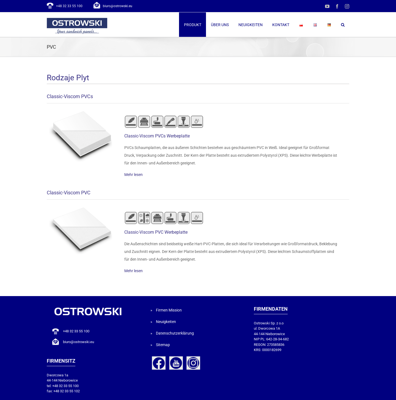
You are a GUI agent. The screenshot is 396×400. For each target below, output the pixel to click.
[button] (342, 24)
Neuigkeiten (166, 321)
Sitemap (163, 345)
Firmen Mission (169, 310)
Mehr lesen (133, 174)
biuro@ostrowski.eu (117, 6)
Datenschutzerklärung (175, 333)
